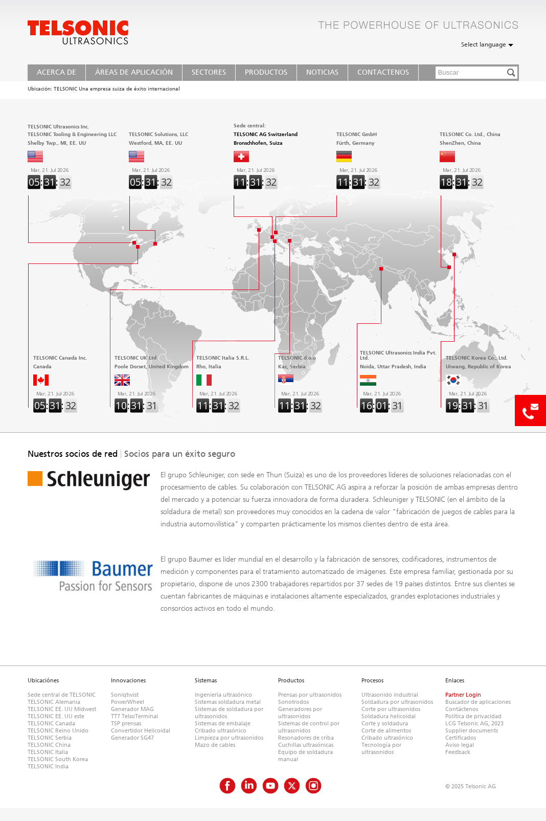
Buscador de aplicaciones (478, 702)
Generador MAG (132, 709)
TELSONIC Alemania (54, 702)
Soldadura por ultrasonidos (397, 702)
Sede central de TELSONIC (62, 695)
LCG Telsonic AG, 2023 (474, 723)
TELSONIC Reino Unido (58, 730)
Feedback (457, 752)
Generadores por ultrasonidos (300, 713)
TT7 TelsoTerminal (134, 716)
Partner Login (463, 695)
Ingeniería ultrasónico (223, 695)
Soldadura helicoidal (388, 716)
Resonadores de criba (306, 738)
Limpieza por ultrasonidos (229, 738)
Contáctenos (461, 709)
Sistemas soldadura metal (228, 702)
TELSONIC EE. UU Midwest (62, 709)
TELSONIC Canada (51, 723)
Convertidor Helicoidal (140, 730)
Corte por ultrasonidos (390, 709)
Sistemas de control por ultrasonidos (308, 727)
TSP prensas (126, 723)
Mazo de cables (215, 745)
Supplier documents (471, 730)
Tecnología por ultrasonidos (381, 749)
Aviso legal (459, 745)
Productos (266, 72)
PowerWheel (127, 702)
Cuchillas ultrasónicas (305, 745)
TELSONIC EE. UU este (56, 716)
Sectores (209, 72)
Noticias (322, 72)
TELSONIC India (48, 766)
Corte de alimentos (386, 730)
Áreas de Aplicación (134, 72)
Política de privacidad (473, 716)
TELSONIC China (49, 745)
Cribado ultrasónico (220, 730)
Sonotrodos (293, 702)
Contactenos (383, 72)
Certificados (460, 738)
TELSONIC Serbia (50, 738)
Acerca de (56, 72)
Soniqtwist (125, 695)
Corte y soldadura (384, 723)
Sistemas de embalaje (223, 723)
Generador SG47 (132, 738)
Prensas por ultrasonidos (310, 695)
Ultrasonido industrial (389, 695)
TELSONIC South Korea (58, 759)
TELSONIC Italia (48, 752)
